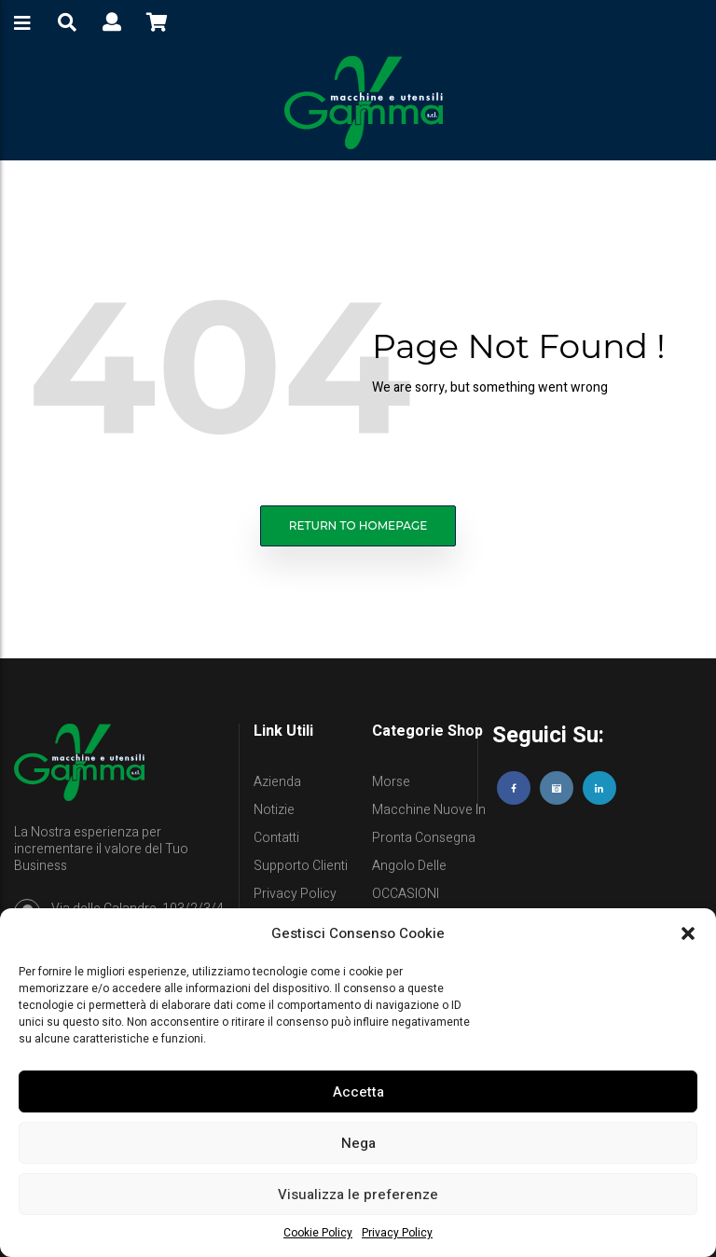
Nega (358, 1143)
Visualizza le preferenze (358, 1194)
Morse (391, 782)
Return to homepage (358, 525)
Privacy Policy (397, 1232)
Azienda (277, 782)
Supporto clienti (301, 866)
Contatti (276, 838)
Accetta (358, 1092)
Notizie (274, 810)
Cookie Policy (317, 1232)
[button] (688, 933)
